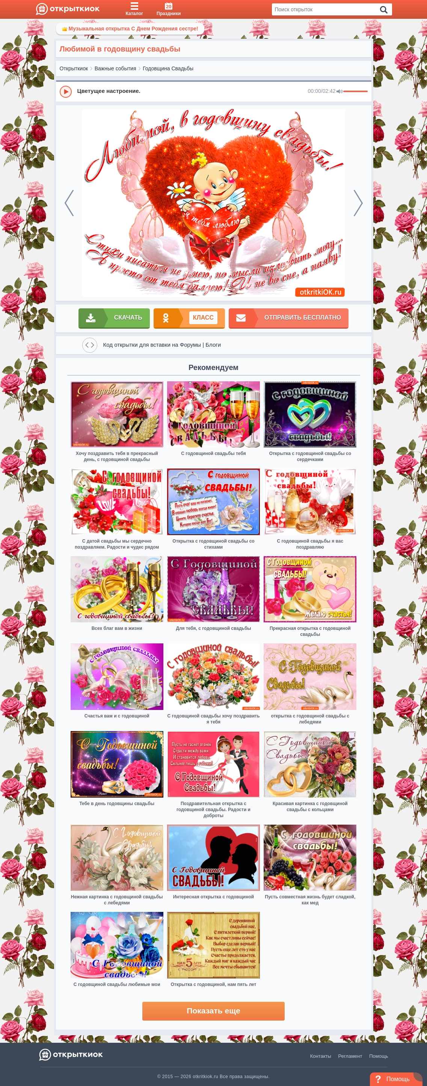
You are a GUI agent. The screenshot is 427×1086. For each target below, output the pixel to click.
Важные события (115, 68)
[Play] (66, 92)
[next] (358, 203)
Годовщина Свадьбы (168, 68)
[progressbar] (355, 91)
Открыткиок (74, 68)
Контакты (320, 1056)
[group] (213, 91)
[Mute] (339, 92)
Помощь (378, 1056)
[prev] (69, 203)
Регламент (350, 1056)
